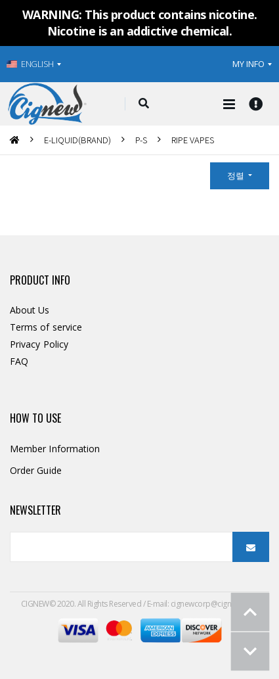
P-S (141, 139)
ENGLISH (30, 64)
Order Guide (36, 470)
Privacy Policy (39, 344)
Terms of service (46, 327)
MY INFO (248, 64)
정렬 (236, 175)
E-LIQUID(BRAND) (77, 139)
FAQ (19, 361)
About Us (30, 310)
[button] (143, 103)
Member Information (55, 448)
